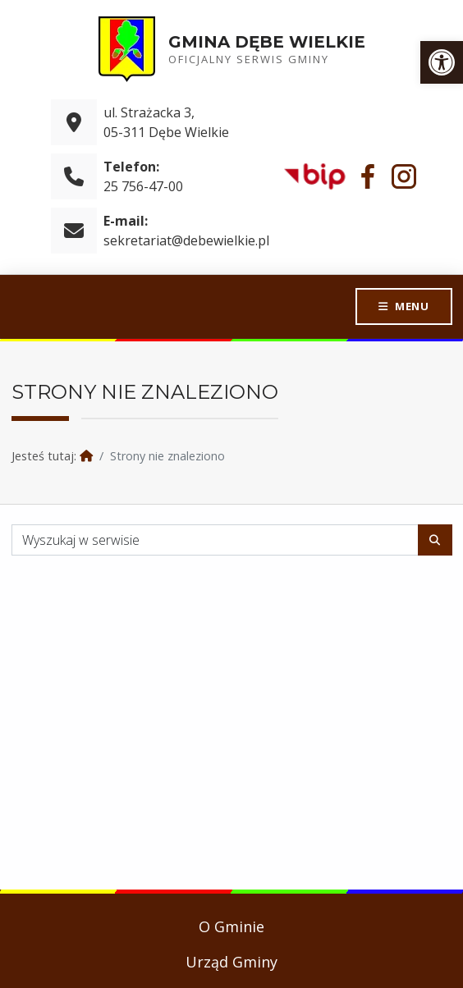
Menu (411, 306)
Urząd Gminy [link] (231, 962)
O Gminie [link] (231, 926)
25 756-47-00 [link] (143, 186)
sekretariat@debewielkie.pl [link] (186, 240)
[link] (441, 62)
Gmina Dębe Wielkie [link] (266, 42)
